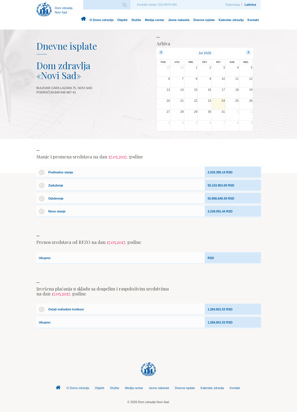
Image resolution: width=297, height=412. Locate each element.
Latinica (250, 4)
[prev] (161, 52)
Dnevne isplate (204, 20)
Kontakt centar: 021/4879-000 (157, 4)
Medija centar (154, 20)
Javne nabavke (179, 20)
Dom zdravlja (83, 20)
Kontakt (253, 20)
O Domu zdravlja (101, 20)
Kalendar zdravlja (231, 20)
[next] (248, 52)
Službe (136, 20)
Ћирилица (232, 4)
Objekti (122, 20)
